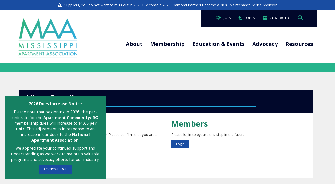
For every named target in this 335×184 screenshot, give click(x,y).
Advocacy (265, 44)
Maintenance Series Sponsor (253, 5)
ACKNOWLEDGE (55, 169)
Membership (167, 44)
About (134, 44)
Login (180, 144)
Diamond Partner (186, 5)
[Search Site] (301, 18)
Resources (299, 44)
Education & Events (218, 44)
